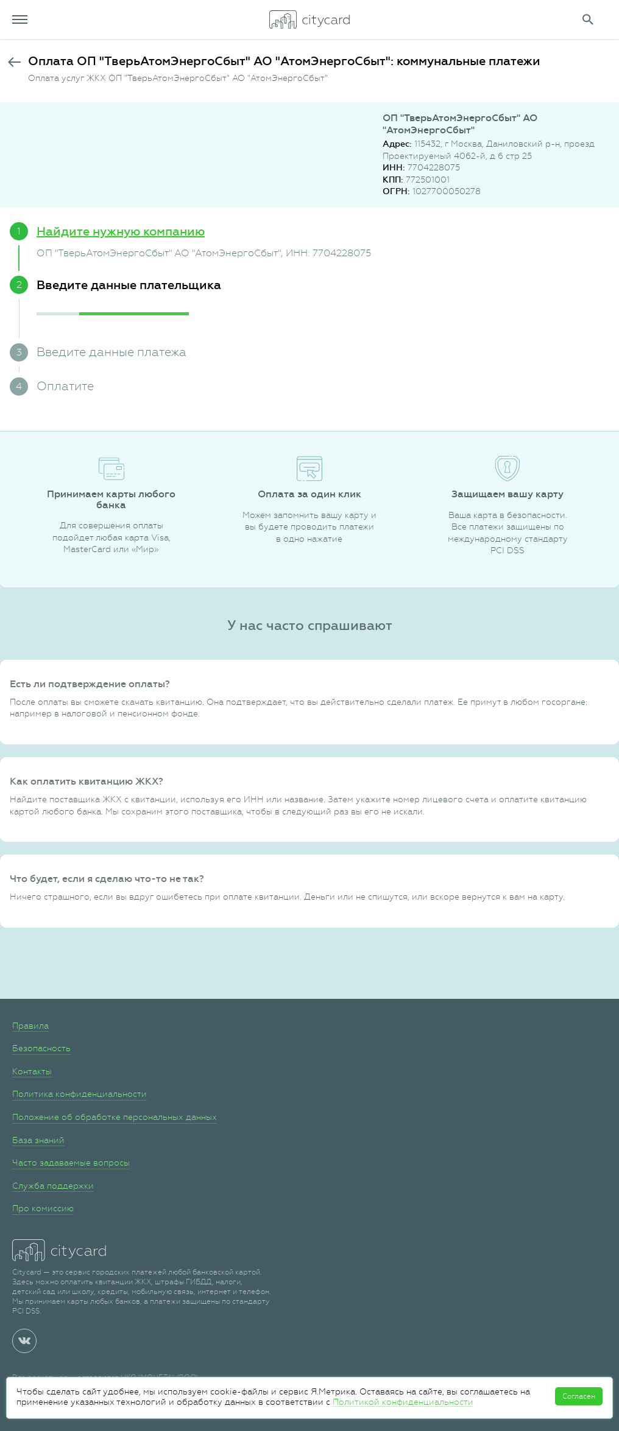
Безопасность (41, 1048)
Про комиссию (43, 1208)
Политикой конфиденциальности (403, 1402)
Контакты (32, 1071)
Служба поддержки (53, 1186)
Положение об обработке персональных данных (114, 1117)
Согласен (578, 1396)
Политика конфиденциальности (79, 1094)
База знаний (38, 1140)
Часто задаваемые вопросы (71, 1162)
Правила (30, 1025)
